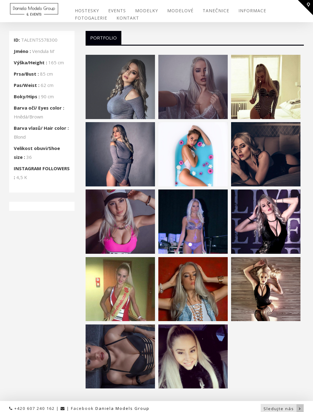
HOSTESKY (87, 10)
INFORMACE (252, 10)
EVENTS (117, 10)
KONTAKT (127, 18)
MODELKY (146, 10)
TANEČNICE (216, 10)
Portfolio (103, 37)
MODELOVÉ (180, 10)
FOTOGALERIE (91, 18)
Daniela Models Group (122, 407)
